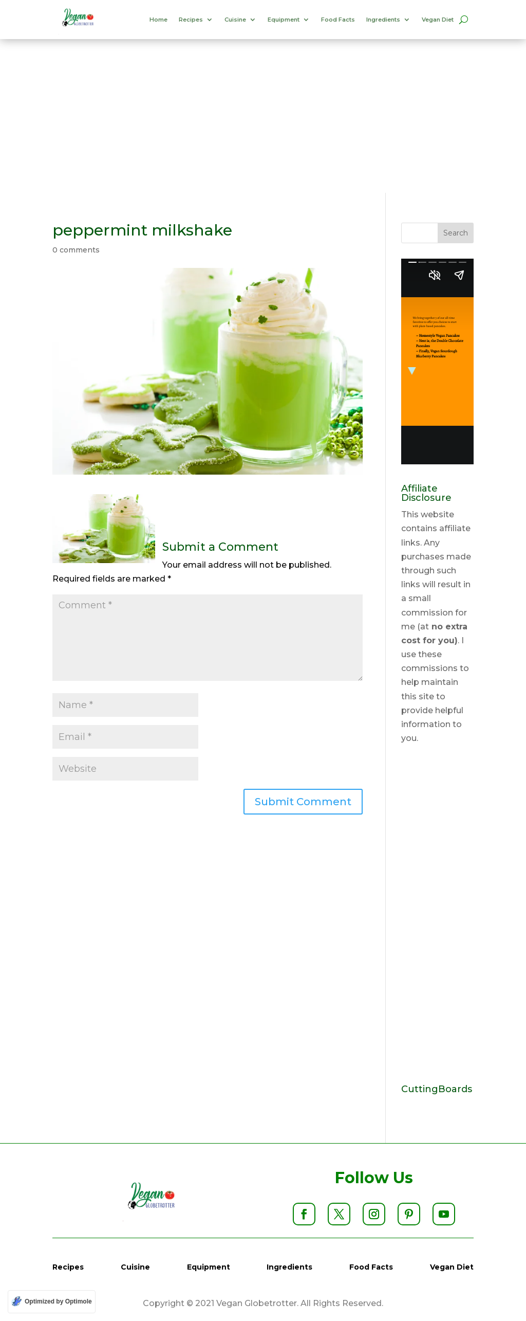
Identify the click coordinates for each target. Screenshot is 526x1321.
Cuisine (235, 19)
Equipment (283, 19)
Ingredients (383, 19)
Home (158, 19)
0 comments (76, 250)
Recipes (191, 19)
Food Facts (338, 19)
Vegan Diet (438, 19)
